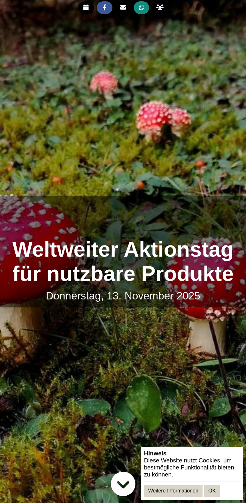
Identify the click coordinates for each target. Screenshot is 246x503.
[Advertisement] (123, 217)
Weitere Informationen (173, 490)
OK (212, 490)
